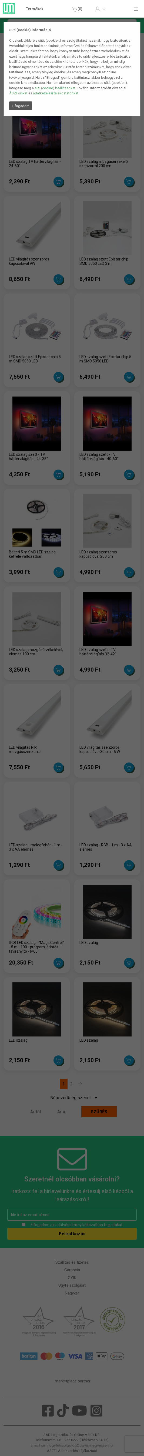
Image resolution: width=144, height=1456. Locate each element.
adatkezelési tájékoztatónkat (55, 93)
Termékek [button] (34, 9)
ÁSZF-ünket (18, 93)
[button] (100, 9)
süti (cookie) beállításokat (55, 88)
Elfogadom (20, 106)
